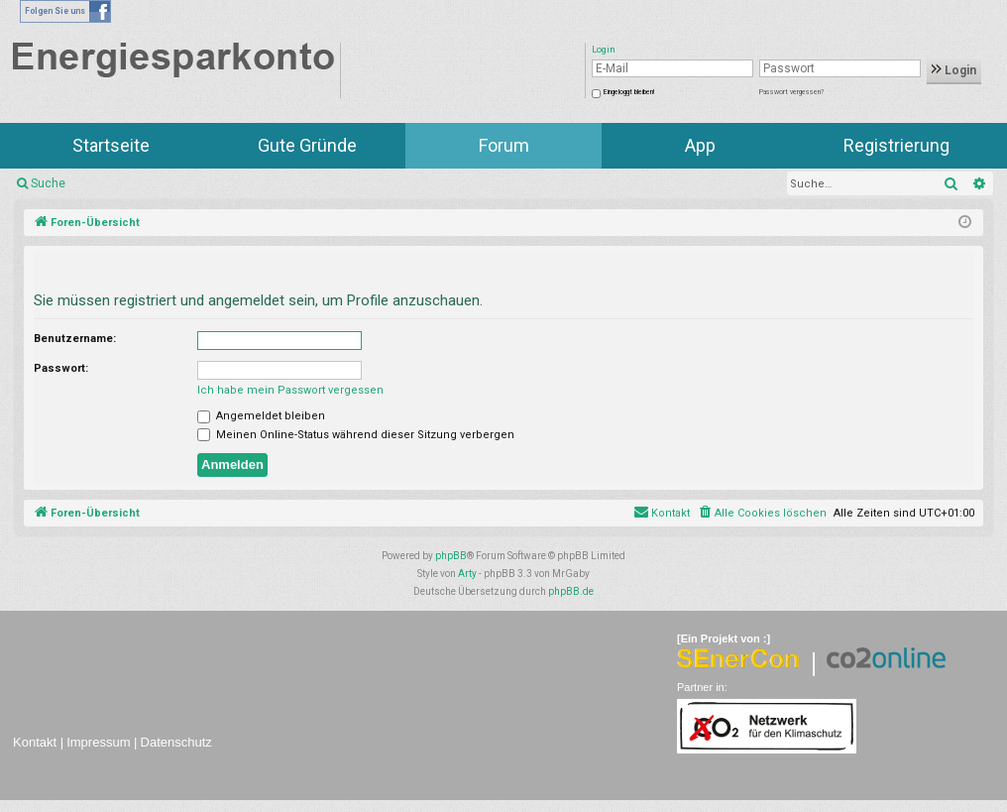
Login (954, 70)
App (700, 145)
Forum (504, 145)
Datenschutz (176, 742)
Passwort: (61, 368)
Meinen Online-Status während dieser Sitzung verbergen (355, 434)
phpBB (451, 555)
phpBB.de (571, 591)
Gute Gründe (307, 145)
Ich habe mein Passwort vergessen (290, 390)
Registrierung (896, 145)
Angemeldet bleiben (261, 415)
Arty (467, 573)
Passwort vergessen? (791, 92)
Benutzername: (75, 338)
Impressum (98, 742)
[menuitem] (762, 513)
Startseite (111, 145)
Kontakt (34, 742)
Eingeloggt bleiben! (629, 92)
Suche (48, 183)
